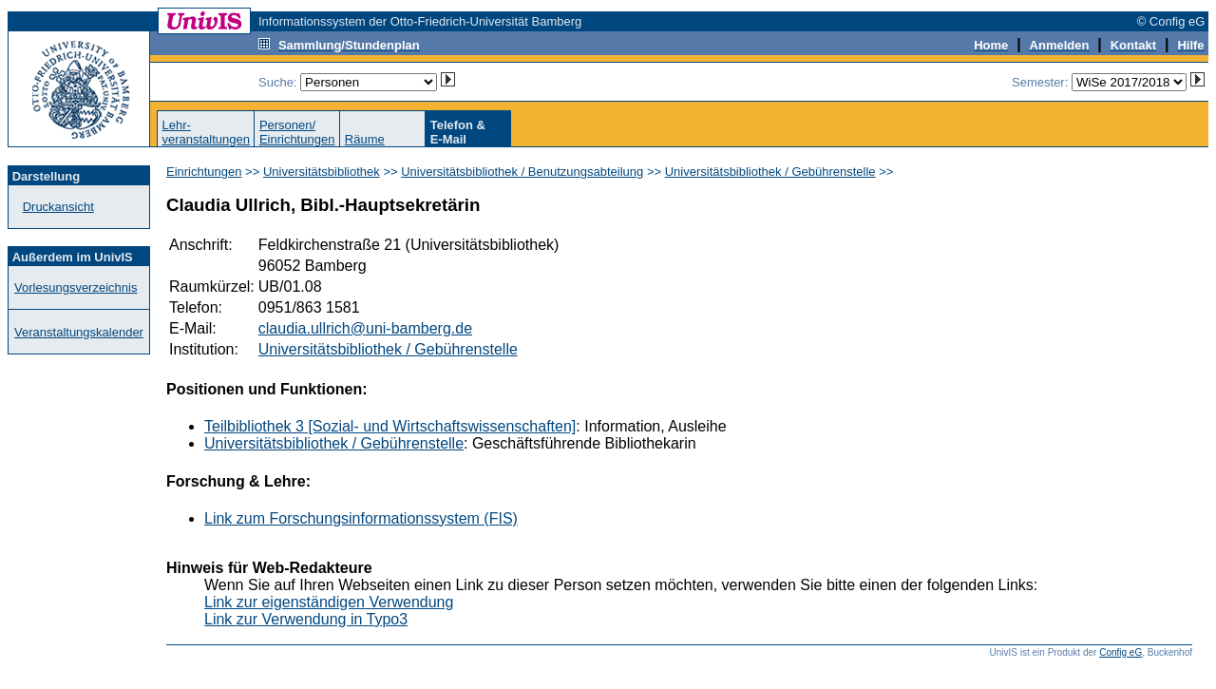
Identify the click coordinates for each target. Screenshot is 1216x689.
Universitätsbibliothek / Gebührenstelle (770, 171)
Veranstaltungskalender (78, 332)
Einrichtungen (204, 171)
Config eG (1120, 652)
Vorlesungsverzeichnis (75, 287)
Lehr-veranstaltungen (206, 132)
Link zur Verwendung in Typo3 (306, 619)
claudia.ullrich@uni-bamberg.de (365, 328)
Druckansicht (58, 207)
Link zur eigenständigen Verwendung (328, 602)
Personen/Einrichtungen (297, 132)
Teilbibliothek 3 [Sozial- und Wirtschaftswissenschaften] (390, 426)
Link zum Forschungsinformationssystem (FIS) (361, 518)
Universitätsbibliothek (321, 171)
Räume (365, 139)
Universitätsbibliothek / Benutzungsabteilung (522, 171)
